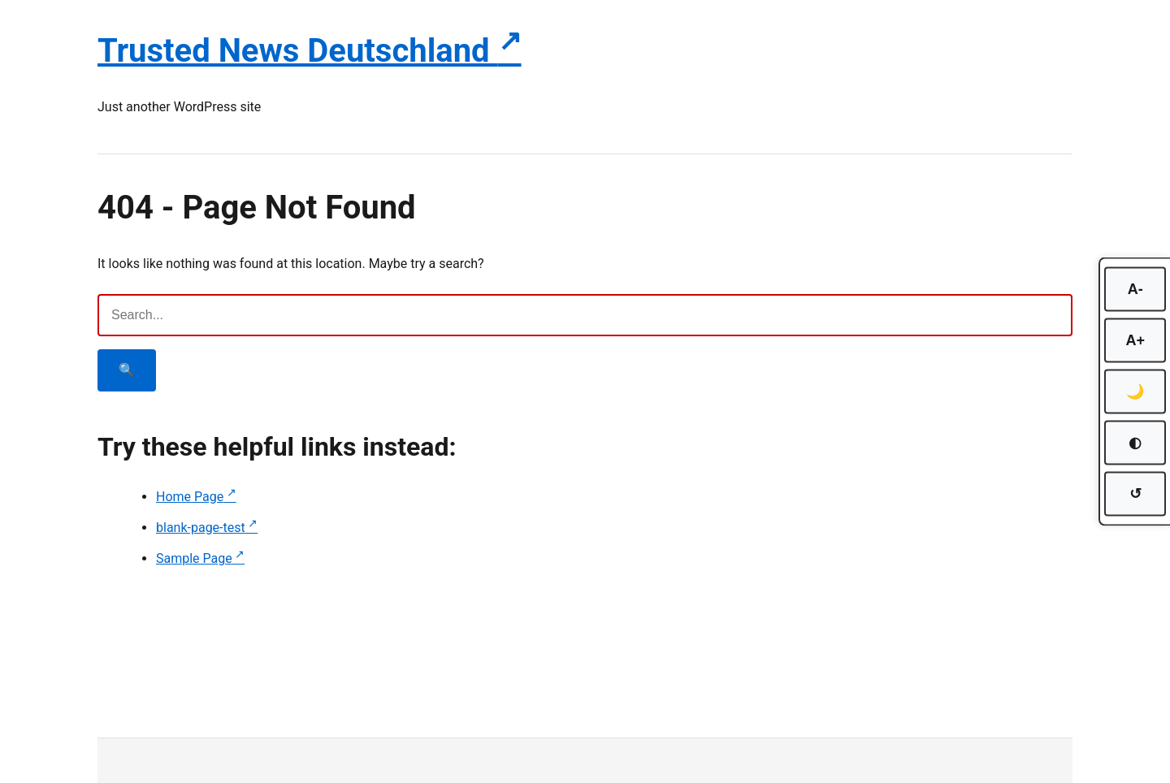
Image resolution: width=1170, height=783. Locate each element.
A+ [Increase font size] (1135, 340)
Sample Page (194, 558)
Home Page (189, 496)
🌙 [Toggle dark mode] (1135, 391)
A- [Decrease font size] (1135, 289)
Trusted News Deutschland (298, 51)
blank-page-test (200, 527)
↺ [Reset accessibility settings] (1135, 494)
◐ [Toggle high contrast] (1135, 443)
